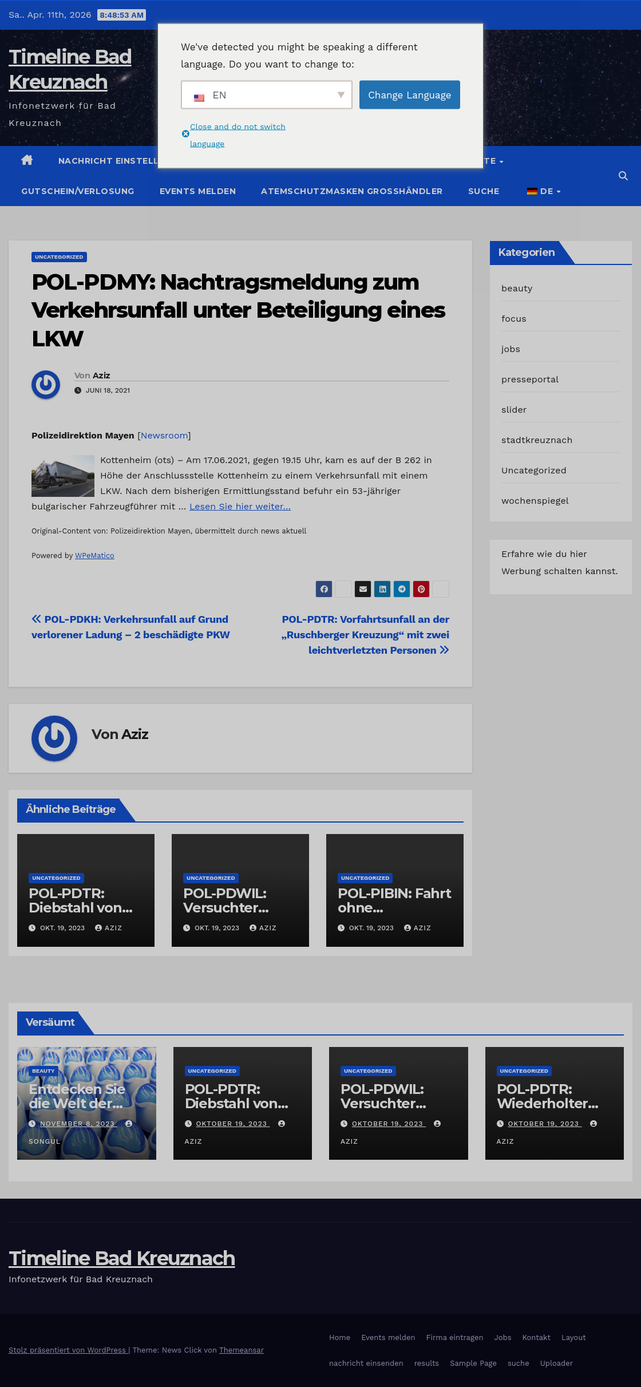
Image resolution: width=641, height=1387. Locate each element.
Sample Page (473, 1363)
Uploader (556, 1363)
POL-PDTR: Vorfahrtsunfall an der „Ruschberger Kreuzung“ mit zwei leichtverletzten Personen (365, 634)
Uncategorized (59, 257)
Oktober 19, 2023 (233, 1124)
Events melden (198, 191)
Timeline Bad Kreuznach (122, 1258)
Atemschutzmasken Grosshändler (352, 191)
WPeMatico (94, 555)
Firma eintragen (455, 1337)
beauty (516, 288)
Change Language (409, 94)
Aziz (101, 375)
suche (484, 191)
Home (339, 1337)
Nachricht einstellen (114, 161)
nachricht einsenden (366, 1363)
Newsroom (164, 435)
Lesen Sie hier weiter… (240, 506)
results (427, 1363)
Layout (573, 1337)
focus (514, 318)
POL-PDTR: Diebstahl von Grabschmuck (75, 907)
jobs (510, 348)
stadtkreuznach (537, 439)
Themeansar (241, 1350)
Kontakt (537, 1337)
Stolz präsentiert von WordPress (68, 1350)
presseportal (530, 379)
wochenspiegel (535, 500)
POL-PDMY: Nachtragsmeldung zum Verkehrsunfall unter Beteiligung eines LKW (238, 310)
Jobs (502, 1337)
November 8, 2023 (78, 1124)
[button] (623, 176)
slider (514, 409)
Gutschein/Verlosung (77, 191)
